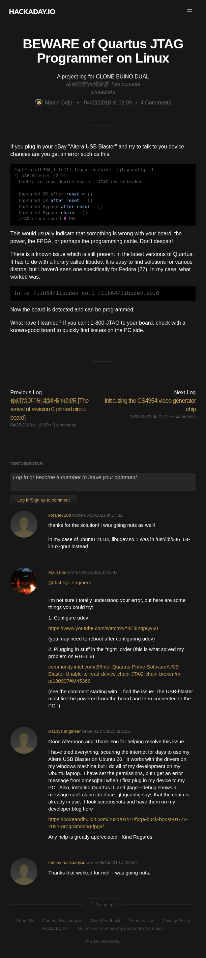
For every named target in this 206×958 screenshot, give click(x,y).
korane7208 (59, 515)
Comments (156, 103)
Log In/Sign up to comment (44, 500)
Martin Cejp (53, 103)
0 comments (64, 424)
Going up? (102, 905)
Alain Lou (57, 572)
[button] (189, 11)
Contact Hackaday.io (62, 920)
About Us (25, 920)
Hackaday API (56, 928)
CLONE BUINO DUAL (122, 76)
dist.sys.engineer (64, 731)
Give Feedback (105, 920)
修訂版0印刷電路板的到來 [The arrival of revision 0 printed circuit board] (49, 409)
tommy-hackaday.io (66, 862)
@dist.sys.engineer (70, 582)
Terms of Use (141, 920)
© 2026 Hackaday (103, 941)
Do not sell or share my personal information (121, 928)
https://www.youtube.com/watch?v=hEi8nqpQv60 (103, 628)
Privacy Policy (176, 920)
